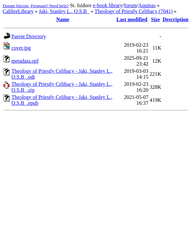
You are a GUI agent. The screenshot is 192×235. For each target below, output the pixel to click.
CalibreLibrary (18, 11)
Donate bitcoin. (16, 5)
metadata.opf (25, 61)
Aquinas (146, 5)
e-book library (107, 5)
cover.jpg (21, 48)
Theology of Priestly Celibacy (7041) (133, 11)
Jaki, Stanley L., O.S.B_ (64, 11)
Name (62, 19)
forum (130, 5)
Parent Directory (28, 36)
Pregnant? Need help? (50, 5)
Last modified (132, 19)
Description (175, 19)
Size (155, 19)
